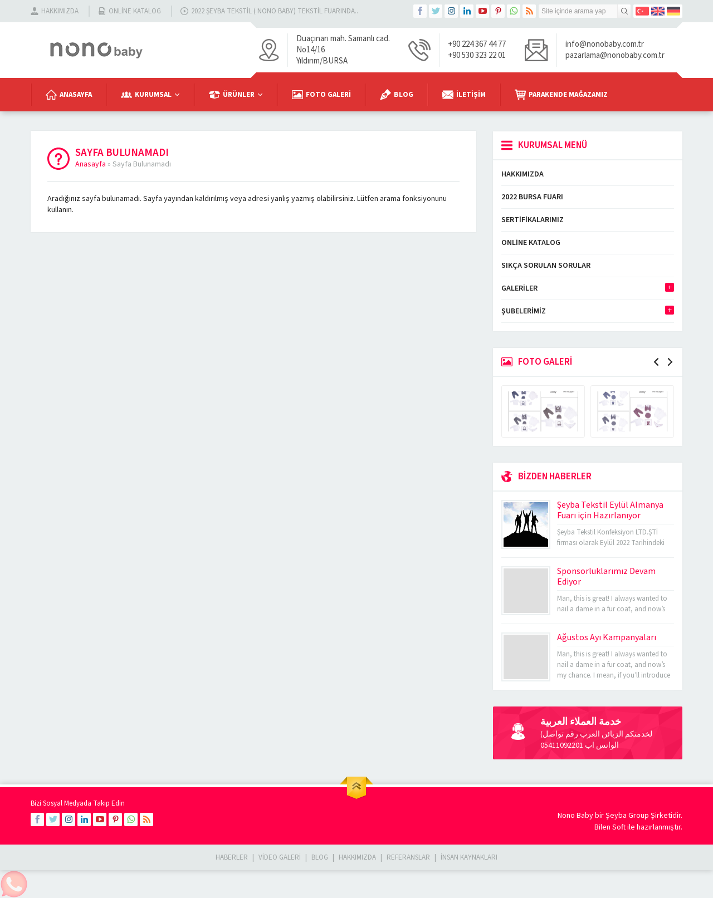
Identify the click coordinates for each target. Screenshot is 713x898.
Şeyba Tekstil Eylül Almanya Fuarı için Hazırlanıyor (610, 510)
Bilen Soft (610, 827)
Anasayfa (90, 164)
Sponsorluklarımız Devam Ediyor (606, 576)
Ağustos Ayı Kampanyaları (606, 637)
